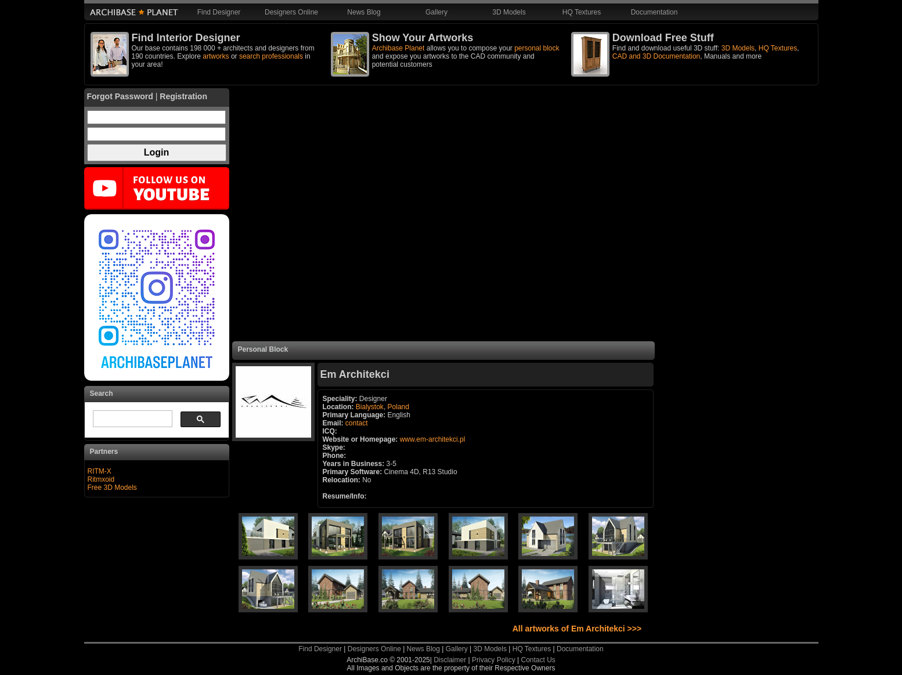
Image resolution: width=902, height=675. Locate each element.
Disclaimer (450, 660)
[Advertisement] (443, 214)
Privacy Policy (493, 660)
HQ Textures (581, 12)
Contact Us (538, 660)
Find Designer (219, 12)
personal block (536, 48)
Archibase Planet (398, 48)
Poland (398, 407)
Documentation (654, 12)
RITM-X (99, 471)
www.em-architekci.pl (433, 439)
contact (356, 423)
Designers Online (291, 12)
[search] (131, 419)
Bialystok (370, 407)
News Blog (363, 12)
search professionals (271, 56)
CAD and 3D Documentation (656, 56)
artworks (216, 56)
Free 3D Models (112, 487)
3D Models (508, 12)
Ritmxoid (101, 479)
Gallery (436, 12)
